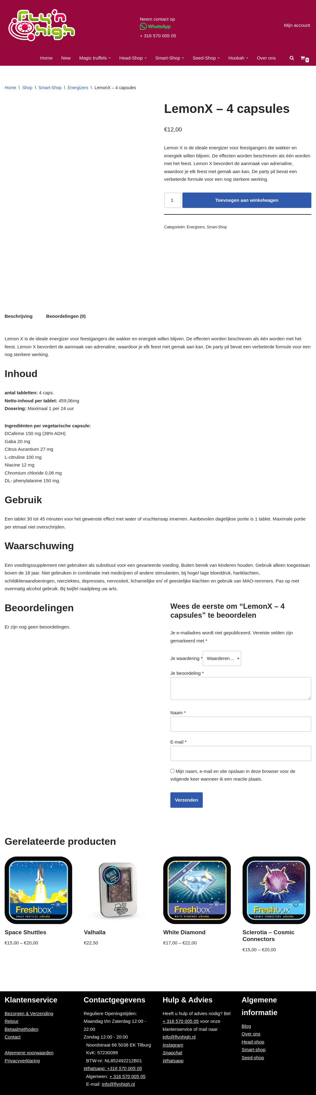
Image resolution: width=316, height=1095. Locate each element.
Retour (12, 1020)
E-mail (178, 741)
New (66, 57)
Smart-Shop (50, 87)
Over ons (266, 57)
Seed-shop (253, 1057)
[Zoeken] (291, 58)
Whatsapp (173, 1060)
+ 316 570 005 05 (158, 35)
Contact (13, 1036)
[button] (109, 58)
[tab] (18, 316)
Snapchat (172, 1052)
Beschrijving (18, 316)
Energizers (78, 87)
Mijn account (297, 25)
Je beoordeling (187, 672)
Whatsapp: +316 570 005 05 (113, 1068)
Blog (246, 1025)
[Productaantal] (172, 200)
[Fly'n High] (42, 25)
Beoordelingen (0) (65, 316)
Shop (27, 87)
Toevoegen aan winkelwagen (246, 200)
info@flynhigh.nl (118, 1083)
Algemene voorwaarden (29, 1052)
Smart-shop (254, 1049)
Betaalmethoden (21, 1028)
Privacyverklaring (22, 1060)
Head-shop (253, 1041)
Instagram (173, 1044)
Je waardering (186, 658)
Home (46, 57)
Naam (178, 712)
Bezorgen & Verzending (29, 1013)
